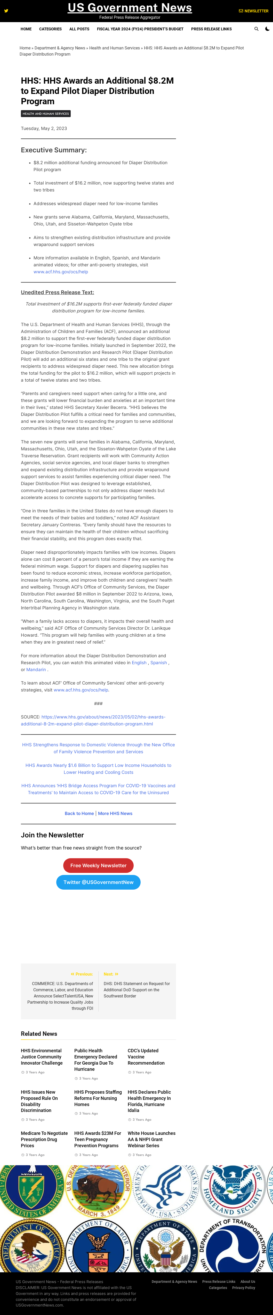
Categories (50, 29)
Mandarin (36, 669)
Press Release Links (211, 29)
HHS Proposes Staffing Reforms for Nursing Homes (98, 1098)
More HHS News (115, 813)
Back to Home (79, 813)
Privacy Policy (243, 1288)
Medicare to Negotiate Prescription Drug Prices (44, 1139)
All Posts (79, 29)
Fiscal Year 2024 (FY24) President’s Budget (140, 29)
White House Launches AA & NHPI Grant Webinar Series (151, 1139)
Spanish (158, 662)
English (139, 662)
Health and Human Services (114, 48)
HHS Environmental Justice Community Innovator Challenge (42, 1057)
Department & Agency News (60, 48)
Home (26, 29)
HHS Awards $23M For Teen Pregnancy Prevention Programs (97, 1139)
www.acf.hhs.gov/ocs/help (61, 271)
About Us (247, 1281)
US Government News (130, 7)
